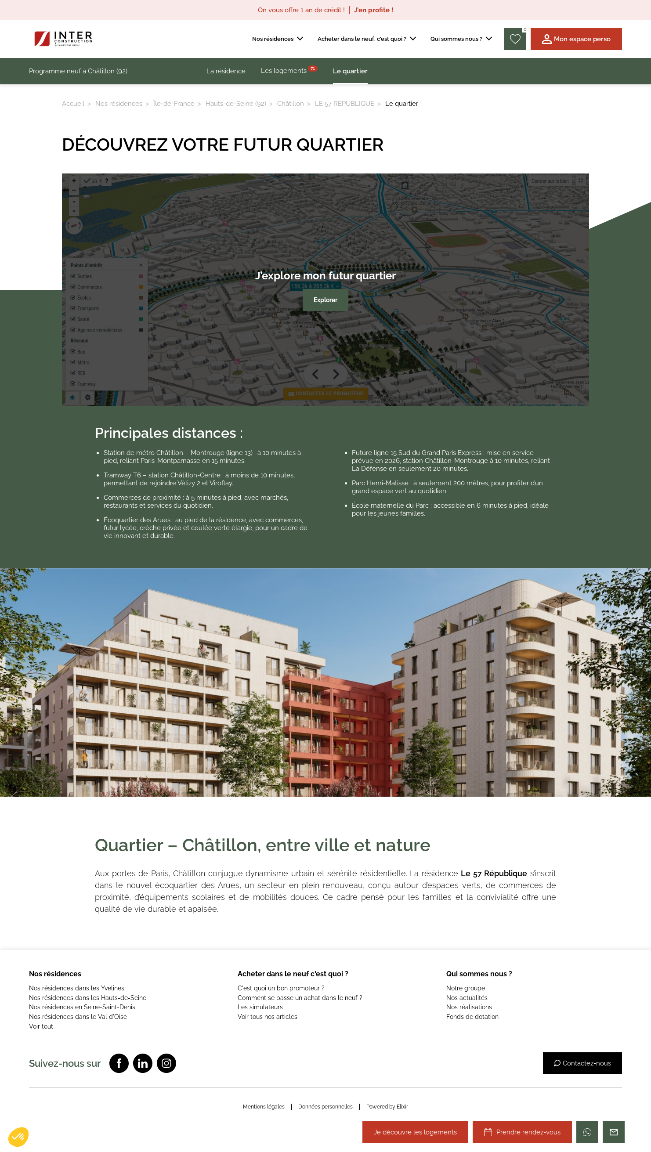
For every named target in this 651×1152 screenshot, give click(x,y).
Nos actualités (467, 997)
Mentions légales (264, 1107)
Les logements (289, 70)
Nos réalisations (469, 1007)
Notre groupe (465, 988)
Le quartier (350, 71)
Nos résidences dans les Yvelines (76, 988)
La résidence (226, 71)
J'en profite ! (374, 10)
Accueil (73, 104)
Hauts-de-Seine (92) (236, 104)
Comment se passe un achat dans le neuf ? (300, 997)
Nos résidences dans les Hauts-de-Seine (87, 997)
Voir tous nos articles (267, 1016)
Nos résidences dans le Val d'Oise (78, 1016)
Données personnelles (325, 1107)
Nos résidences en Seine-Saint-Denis (82, 1007)
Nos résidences (118, 104)
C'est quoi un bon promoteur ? (281, 988)
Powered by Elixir (387, 1107)
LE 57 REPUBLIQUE (344, 104)
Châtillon (290, 104)
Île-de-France (174, 104)
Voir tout (41, 1026)
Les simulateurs (260, 1007)
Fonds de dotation (472, 1016)
